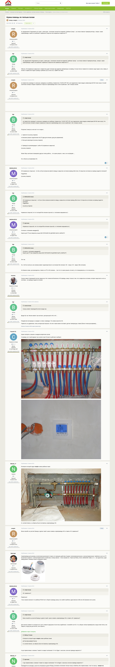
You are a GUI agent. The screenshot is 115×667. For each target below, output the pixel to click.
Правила (13, 8)
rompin (15, 20)
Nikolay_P (13, 463)
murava (13, 275)
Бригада (13, 553)
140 (13, 180)
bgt (13, 53)
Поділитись (19, 23)
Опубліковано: (27, 28)
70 (13, 565)
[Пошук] (47, 3)
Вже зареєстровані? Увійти (93, 3)
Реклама (20, 8)
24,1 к (13, 344)
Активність (28, 8)
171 (13, 41)
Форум (7, 9)
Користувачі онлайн (50, 8)
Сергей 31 (13, 331)
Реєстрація (105, 3)
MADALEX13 (13, 168)
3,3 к (13, 66)
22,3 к (13, 288)
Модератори (60, 8)
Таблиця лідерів (38, 8)
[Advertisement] (50, 107)
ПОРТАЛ (68, 8)
